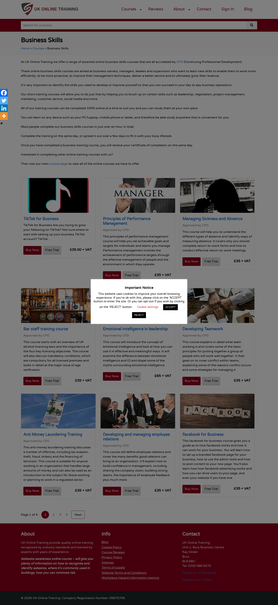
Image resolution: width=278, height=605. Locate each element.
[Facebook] (4, 93)
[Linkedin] (4, 108)
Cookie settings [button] (147, 307)
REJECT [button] (139, 315)
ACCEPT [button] (170, 307)
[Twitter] (4, 100)
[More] (4, 116)
